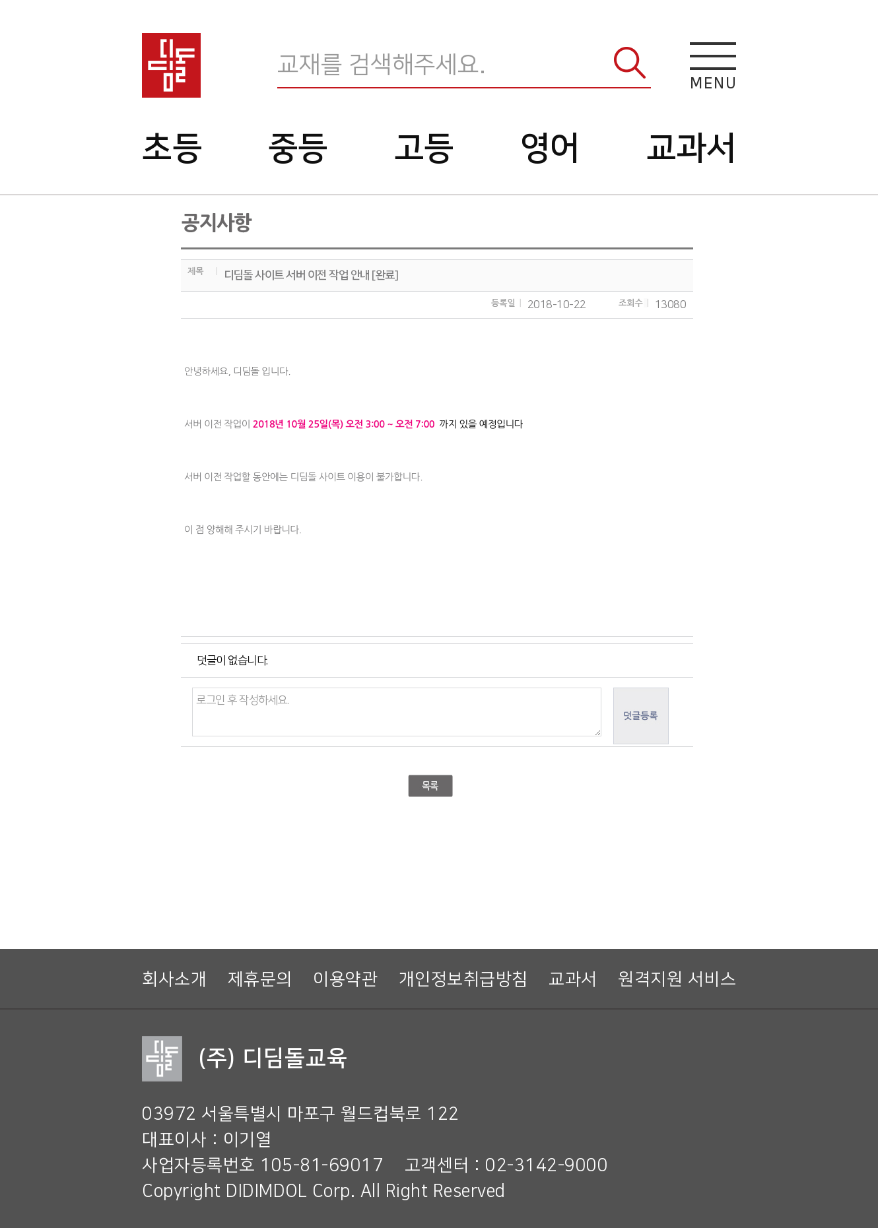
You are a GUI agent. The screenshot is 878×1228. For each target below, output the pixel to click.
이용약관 (345, 979)
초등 (172, 148)
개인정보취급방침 (463, 979)
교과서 (691, 148)
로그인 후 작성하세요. (396, 712)
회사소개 (174, 979)
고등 (424, 148)
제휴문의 (260, 979)
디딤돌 (171, 65)
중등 (298, 148)
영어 (550, 148)
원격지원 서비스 (677, 979)
